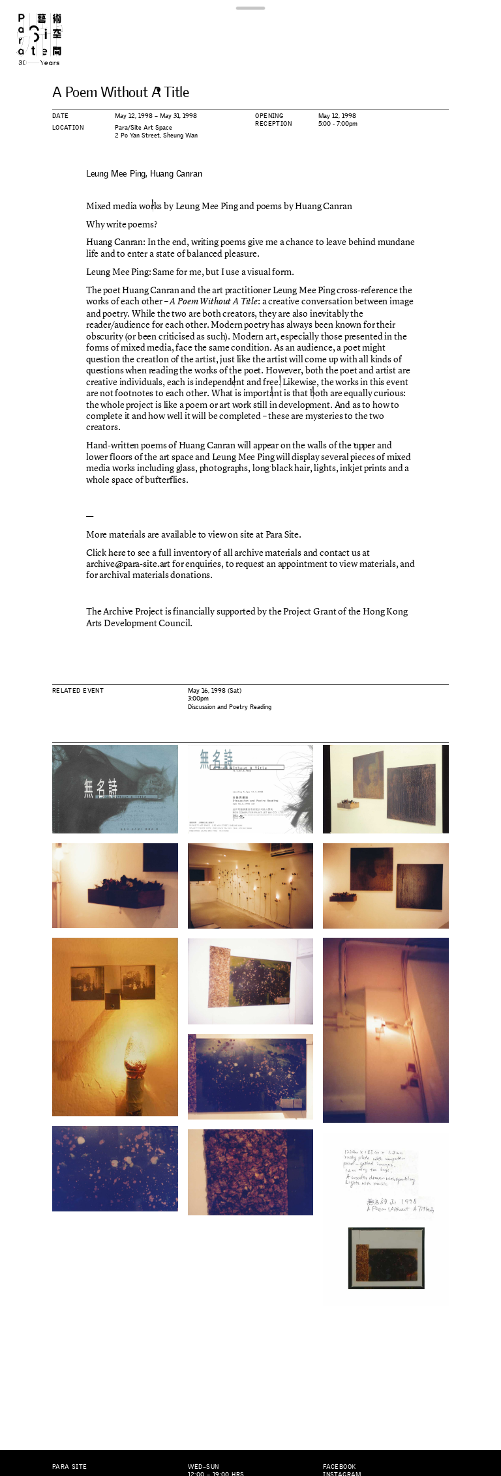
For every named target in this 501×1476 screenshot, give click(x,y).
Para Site (51, 39)
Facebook (339, 1466)
